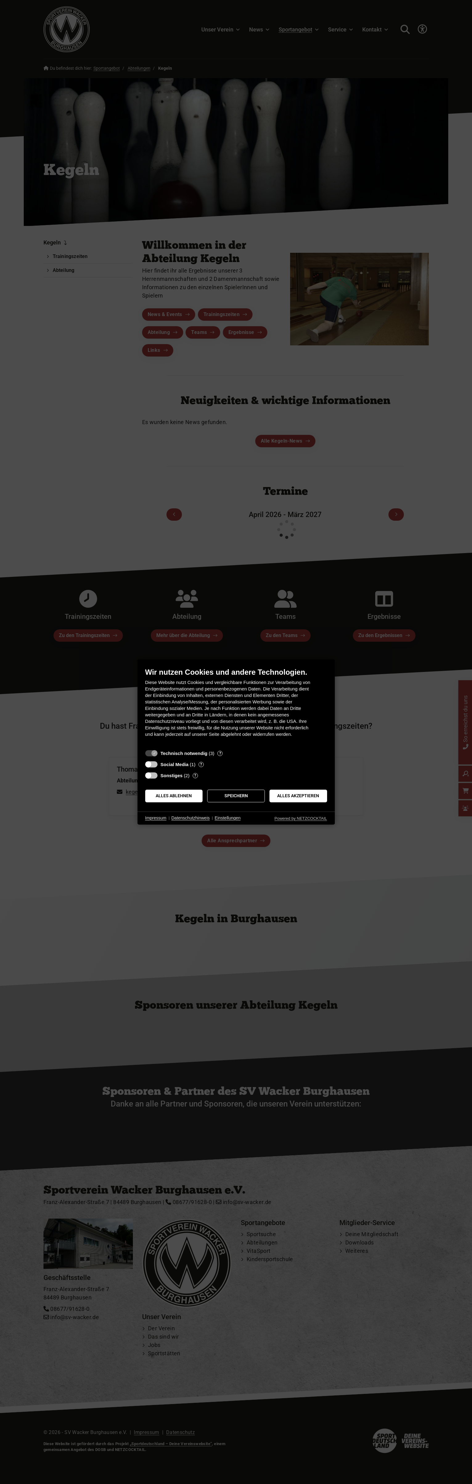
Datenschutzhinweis (190, 817)
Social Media (175, 764)
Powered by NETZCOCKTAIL (300, 818)
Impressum (155, 817)
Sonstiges (172, 775)
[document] (236, 707)
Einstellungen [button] (227, 817)
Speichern (236, 795)
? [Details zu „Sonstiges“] (195, 775)
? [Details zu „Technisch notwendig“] (220, 753)
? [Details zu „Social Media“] (201, 764)
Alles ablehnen (174, 795)
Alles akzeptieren (298, 795)
